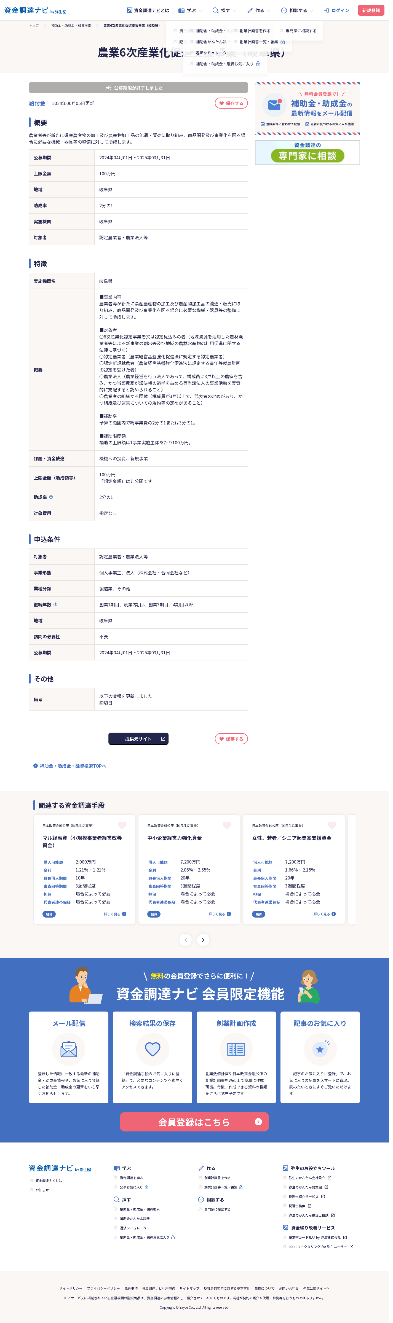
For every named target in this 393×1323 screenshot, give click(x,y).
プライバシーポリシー (103, 1288)
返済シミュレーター (135, 1227)
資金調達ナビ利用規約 (158, 1288)
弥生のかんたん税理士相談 (308, 1215)
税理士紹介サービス (304, 1196)
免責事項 (131, 1288)
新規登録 (371, 10)
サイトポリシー (70, 1288)
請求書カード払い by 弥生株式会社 (315, 1237)
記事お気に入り (131, 1187)
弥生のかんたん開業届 (305, 1187)
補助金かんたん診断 (135, 1218)
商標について (264, 1288)
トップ (34, 25)
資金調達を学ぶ (131, 1177)
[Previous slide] (185, 939)
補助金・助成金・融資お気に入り (145, 1237)
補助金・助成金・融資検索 (71, 25)
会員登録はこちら (210, 1121)
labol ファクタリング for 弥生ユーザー (318, 1246)
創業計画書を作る (217, 1177)
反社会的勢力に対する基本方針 (227, 1288)
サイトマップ (189, 1288)
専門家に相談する (217, 1209)
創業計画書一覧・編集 (220, 1187)
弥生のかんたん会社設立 (307, 1177)
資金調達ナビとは (147, 10)
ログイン (340, 10)
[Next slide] (203, 939)
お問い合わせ (289, 1288)
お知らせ (42, 1189)
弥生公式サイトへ (316, 1288)
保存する (235, 103)
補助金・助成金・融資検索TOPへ (73, 765)
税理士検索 (297, 1205)
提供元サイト (138, 738)
